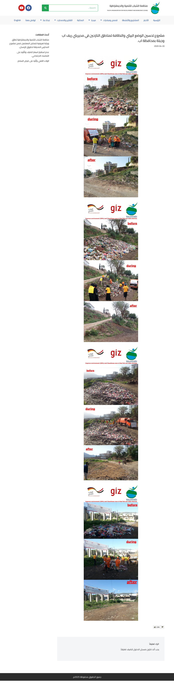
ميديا (86, 20)
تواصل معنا (23, 20)
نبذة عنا (38, 20)
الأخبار (141, 20)
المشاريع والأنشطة (125, 20)
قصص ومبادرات (103, 20)
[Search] (45, 8)
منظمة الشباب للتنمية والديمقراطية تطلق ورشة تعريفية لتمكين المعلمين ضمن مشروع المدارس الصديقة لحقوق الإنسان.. (30, 49)
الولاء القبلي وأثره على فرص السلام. (33, 67)
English (87, 26)
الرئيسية (152, 20)
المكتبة (74, 20)
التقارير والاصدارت (57, 20)
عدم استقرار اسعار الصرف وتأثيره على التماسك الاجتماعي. (33, 60)
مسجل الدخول (139, 656)
